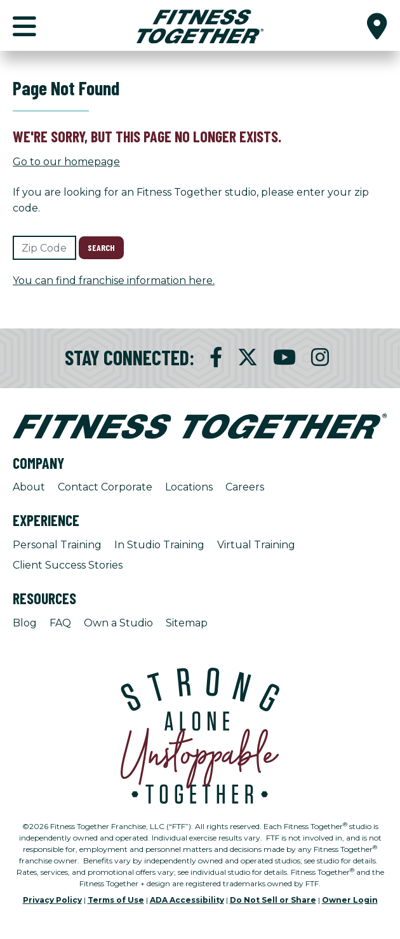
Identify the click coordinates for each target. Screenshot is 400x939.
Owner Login (350, 900)
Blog (25, 623)
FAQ (60, 623)
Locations (189, 487)
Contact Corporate (105, 487)
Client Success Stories (68, 565)
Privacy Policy (52, 900)
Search (101, 247)
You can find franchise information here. (114, 280)
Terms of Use (116, 900)
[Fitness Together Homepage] (200, 25)
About (29, 487)
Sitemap (187, 623)
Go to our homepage (66, 162)
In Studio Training (159, 545)
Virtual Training (256, 545)
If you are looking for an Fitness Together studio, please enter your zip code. (191, 200)
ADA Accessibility (187, 900)
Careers (244, 487)
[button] (377, 25)
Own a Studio (118, 623)
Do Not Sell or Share (273, 900)
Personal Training (57, 545)
